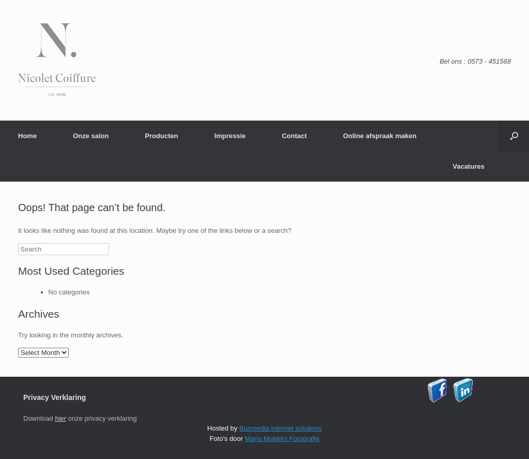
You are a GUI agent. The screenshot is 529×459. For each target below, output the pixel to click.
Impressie (230, 136)
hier (60, 418)
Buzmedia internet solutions (280, 428)
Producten (161, 136)
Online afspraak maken (379, 136)
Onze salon (90, 136)
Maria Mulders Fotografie (282, 438)
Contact (294, 136)
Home (27, 136)
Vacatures (468, 166)
